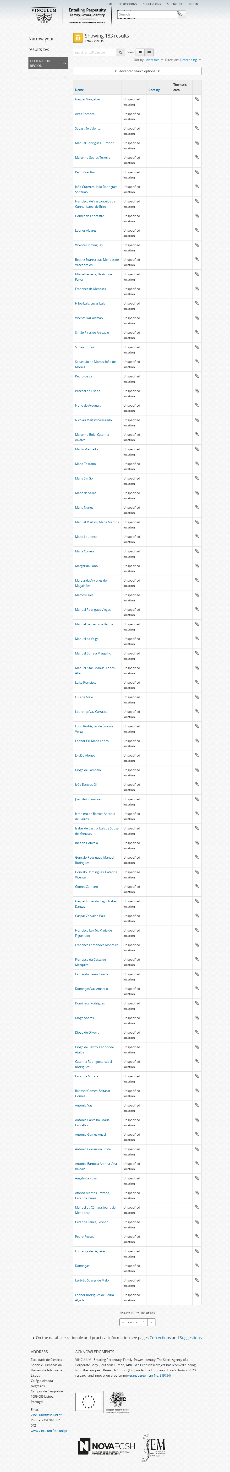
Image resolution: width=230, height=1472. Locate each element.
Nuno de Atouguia (88, 405)
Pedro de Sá (83, 376)
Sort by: (138, 60)
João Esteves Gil (86, 784)
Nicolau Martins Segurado (93, 420)
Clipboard (194, 14)
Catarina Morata (86, 1076)
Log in (193, 3)
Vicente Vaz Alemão (89, 318)
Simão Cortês (84, 347)
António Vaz (83, 1105)
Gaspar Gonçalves (87, 99)
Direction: (172, 60)
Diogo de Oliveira (87, 1032)
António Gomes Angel (90, 1134)
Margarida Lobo (86, 566)
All (31, 72)
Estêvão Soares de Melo (92, 1280)
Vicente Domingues (89, 245)
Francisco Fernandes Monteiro (96, 945)
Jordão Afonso (85, 755)
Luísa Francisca (85, 682)
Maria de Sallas (85, 493)
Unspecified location (43, 78)
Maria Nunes (84, 507)
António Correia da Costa (93, 1149)
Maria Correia (84, 551)
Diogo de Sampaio (88, 770)
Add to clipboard (197, 99)
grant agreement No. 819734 (149, 1375)
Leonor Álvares (85, 230)
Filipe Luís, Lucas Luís (90, 303)
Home (108, 3)
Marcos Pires (84, 595)
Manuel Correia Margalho (93, 653)
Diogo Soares (84, 1018)
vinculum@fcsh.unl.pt (46, 1415)
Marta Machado (86, 449)
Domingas (82, 1266)
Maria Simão (84, 478)
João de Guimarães (88, 799)
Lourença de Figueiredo (92, 1251)
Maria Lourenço (86, 536)
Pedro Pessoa (84, 1236)
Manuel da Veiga (87, 639)
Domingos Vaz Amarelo (91, 989)
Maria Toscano (85, 464)
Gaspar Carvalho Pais (90, 916)
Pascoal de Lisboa (87, 391)
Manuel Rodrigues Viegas (93, 609)
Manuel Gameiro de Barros (94, 624)
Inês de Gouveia (86, 843)
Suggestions (152, 3)
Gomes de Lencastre (89, 216)
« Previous (129, 1322)
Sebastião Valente (87, 128)
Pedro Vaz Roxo (86, 172)
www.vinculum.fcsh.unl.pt (49, 1430)
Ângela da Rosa (86, 1178)
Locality (154, 90)
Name (79, 90)
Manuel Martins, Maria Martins (97, 522)
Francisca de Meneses (90, 289)
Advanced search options (137, 71)
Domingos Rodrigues (90, 1003)
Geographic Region (40, 62)
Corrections (128, 3)
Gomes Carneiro (86, 886)
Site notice (175, 3)
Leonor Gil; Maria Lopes (92, 741)
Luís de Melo (84, 697)
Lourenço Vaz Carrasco (91, 711)
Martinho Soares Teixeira (92, 157)
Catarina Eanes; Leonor (91, 1222)
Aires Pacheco (85, 114)
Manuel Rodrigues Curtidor (94, 143)
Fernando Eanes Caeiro (91, 974)
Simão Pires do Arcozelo (92, 332)
